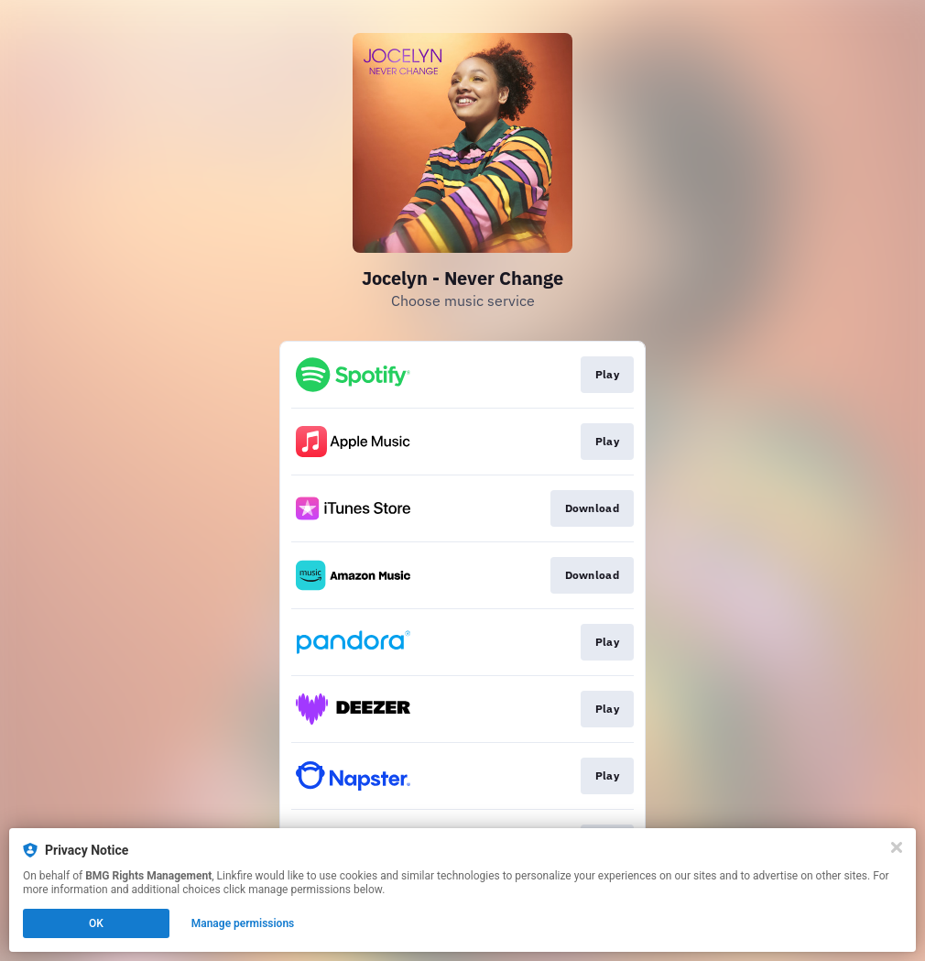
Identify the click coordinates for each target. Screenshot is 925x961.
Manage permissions (243, 923)
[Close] (896, 847)
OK (96, 923)
